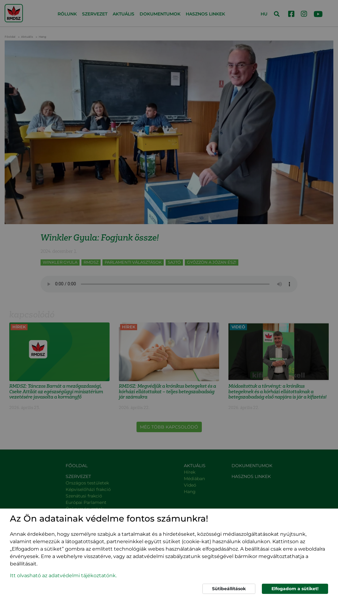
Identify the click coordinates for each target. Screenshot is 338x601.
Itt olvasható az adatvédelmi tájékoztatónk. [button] (63, 575)
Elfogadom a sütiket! (294, 588)
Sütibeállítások (229, 588)
